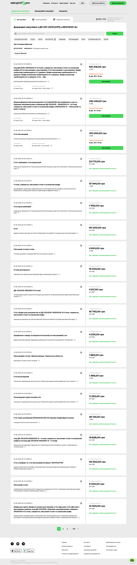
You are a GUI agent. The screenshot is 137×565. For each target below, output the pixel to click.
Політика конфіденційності (70, 554)
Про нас (72, 3)
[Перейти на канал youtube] (17, 544)
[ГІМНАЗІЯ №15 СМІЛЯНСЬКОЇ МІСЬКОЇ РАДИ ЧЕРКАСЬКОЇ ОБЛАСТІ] (37, 274)
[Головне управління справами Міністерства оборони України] (34, 254)
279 (74, 529)
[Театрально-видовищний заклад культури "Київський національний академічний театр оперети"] (46, 381)
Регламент (87, 546)
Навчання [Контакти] (46, 3)
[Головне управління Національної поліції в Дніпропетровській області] (37, 139)
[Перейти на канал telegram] (23, 544)
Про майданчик (111, 546)
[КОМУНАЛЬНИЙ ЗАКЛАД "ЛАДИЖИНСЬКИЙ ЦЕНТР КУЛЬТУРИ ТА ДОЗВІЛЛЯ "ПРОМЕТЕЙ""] (45, 340)
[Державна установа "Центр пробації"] (27, 360)
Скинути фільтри (20, 53)
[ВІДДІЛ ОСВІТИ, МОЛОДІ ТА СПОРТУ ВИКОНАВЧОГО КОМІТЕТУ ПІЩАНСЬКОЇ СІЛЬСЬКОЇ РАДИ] (46, 233)
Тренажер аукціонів (90, 550)
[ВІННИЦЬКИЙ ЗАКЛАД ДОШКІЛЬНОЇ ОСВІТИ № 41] (31, 81)
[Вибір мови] (82, 3)
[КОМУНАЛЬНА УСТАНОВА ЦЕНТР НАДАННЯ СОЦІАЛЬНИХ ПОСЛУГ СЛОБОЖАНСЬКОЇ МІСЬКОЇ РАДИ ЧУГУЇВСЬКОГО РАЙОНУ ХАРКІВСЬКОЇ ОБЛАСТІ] (48, 490)
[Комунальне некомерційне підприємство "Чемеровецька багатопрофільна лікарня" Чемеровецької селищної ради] (48, 446)
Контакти (54, 3)
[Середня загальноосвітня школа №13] (27, 422)
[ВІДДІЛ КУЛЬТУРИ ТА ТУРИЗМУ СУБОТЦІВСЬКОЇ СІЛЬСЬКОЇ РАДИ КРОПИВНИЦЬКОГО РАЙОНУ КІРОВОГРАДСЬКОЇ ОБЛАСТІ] (48, 468)
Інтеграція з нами (111, 550)
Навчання (65, 550)
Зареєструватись (118, 3)
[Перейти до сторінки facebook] (12, 544)
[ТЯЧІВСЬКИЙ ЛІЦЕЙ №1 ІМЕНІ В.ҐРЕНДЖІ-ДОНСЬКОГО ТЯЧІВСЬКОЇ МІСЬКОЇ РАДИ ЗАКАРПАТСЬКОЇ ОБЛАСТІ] (48, 295)
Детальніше (106, 81)
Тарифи (64, 542)
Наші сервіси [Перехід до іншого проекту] (63, 3)
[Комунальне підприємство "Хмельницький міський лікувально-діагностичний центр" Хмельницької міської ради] (48, 167)
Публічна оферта (67, 546)
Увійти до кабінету (98, 3)
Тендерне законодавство (92, 554)
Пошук (114, 33)
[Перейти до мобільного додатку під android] (28, 551)
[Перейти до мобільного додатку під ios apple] (16, 551)
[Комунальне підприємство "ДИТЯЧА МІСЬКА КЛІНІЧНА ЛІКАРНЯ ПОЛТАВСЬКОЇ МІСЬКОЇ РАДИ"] (46, 319)
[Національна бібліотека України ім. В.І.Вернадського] (31, 113)
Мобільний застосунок (113, 542)
